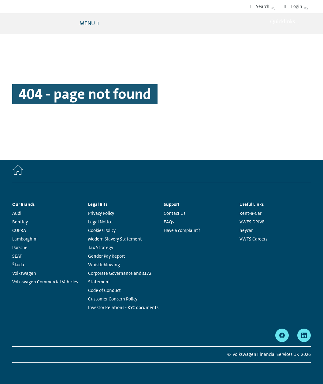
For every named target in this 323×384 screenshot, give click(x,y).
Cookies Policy (102, 230)
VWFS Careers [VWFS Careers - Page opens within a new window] (253, 239)
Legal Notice (100, 222)
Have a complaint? (182, 230)
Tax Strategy (100, 247)
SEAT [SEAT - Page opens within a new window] (17, 256)
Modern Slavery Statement (115, 239)
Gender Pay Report (106, 256)
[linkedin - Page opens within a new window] (304, 335)
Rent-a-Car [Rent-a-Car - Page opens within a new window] (250, 213)
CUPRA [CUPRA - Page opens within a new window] (19, 230)
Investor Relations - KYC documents (123, 307)
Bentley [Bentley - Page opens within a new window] (20, 222)
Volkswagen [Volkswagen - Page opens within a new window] (24, 273)
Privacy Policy (101, 213)
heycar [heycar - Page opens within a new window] (246, 230)
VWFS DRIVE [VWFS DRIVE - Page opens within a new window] (252, 222)
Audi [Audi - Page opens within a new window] (16, 213)
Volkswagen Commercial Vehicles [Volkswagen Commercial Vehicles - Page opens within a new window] (45, 282)
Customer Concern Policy (112, 299)
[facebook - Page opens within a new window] (282, 335)
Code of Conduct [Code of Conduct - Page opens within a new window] (104, 290)
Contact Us (174, 213)
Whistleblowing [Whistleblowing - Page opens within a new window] (104, 265)
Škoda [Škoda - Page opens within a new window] (18, 265)
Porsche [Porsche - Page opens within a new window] (20, 247)
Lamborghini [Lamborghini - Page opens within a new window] (25, 239)
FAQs (169, 222)
